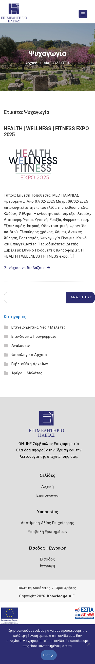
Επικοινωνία (47, 495)
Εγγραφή (47, 565)
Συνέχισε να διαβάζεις (27, 267)
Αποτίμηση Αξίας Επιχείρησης (47, 523)
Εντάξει (48, 655)
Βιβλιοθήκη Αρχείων (29, 364)
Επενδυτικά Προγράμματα (33, 336)
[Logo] (47, 426)
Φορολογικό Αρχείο (29, 354)
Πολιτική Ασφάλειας (34, 588)
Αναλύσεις (20, 345)
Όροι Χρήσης (66, 588)
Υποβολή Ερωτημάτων (47, 531)
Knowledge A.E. (61, 596)
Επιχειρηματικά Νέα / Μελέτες (38, 327)
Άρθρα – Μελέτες (27, 373)
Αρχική (31, 63)
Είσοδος (47, 559)
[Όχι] (88, 647)
